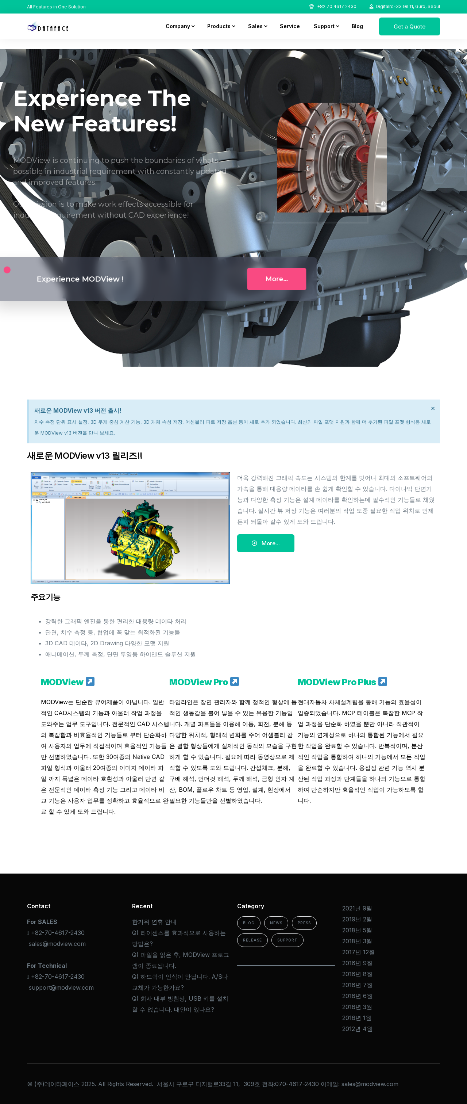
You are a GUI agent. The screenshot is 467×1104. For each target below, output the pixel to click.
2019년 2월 (357, 919)
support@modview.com (61, 987)
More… (186, 279)
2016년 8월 (357, 974)
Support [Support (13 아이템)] (287, 940)
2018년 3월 (357, 941)
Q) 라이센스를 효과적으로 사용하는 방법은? (179, 938)
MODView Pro (204, 682)
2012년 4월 (357, 1028)
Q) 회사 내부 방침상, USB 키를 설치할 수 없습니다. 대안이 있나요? (180, 1004)
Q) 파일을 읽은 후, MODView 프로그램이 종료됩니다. (180, 960)
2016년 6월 (357, 996)
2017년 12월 (358, 952)
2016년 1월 (356, 1017)
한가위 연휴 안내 (154, 921)
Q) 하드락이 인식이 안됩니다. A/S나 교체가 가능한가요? (180, 982)
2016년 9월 (357, 963)
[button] (265, 543)
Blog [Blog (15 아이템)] (249, 923)
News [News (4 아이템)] (276, 923)
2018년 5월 (357, 930)
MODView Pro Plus (342, 682)
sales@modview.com (57, 943)
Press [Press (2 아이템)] (304, 923)
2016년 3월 (357, 1007)
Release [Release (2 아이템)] (252, 940)
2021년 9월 (357, 908)
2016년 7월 (357, 985)
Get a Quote (409, 26)
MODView (67, 682)
